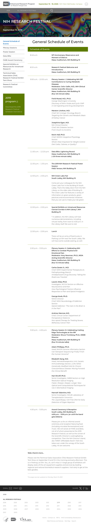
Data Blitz (7, 56)
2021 (47, 502)
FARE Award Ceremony (12, 60)
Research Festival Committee (10, 85)
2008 (15, 509)
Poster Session (9, 52)
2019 (58, 502)
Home (44, 517)
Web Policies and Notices (55, 521)
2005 (47, 509)
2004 (58, 509)
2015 (15, 506)
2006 (37, 509)
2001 (4, 512)
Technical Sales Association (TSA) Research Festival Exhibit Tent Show (13, 76)
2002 (80, 509)
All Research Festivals (26, 10)
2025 (15, 502)
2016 (4, 506)
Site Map (67, 521)
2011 (58, 506)
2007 (26, 509)
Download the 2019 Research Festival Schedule (13, 109)
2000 (15, 512)
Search (74, 521)
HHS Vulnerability (71, 517)
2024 (26, 502)
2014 (26, 506)
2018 (69, 502)
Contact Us (51, 517)
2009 (4, 509)
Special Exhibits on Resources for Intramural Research (13, 66)
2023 (36, 502)
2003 (69, 509)
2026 (8, 10)
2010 (79, 506)
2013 (36, 506)
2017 (79, 502)
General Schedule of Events (11, 42)
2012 (47, 506)
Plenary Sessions (10, 48)
